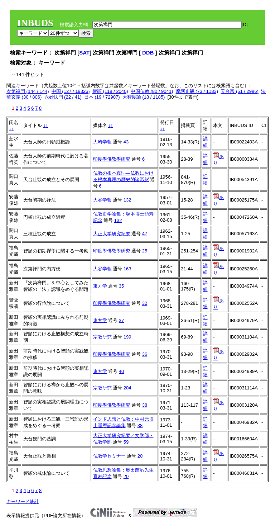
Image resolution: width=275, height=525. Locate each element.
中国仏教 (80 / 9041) (152, 91)
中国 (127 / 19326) (71, 91)
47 (144, 233)
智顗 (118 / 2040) (110, 91)
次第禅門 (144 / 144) (27, 91)
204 (127, 388)
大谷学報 (102, 200)
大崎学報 (102, 142)
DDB (148, 52)
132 (127, 200)
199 (127, 337)
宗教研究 (102, 337)
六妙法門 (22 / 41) (63, 97)
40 (121, 371)
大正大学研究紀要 (111, 233)
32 (144, 303)
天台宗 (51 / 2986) (240, 91)
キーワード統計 (22, 501)
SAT (84, 52)
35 (121, 286)
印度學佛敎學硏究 (111, 159)
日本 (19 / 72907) (102, 97)
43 (126, 142)
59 (126, 442)
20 (140, 456)
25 (144, 251)
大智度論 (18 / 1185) (143, 97)
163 (127, 268)
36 (144, 354)
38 (144, 405)
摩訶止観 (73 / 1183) (197, 91)
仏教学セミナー (109, 456)
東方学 (100, 286)
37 (121, 320)
